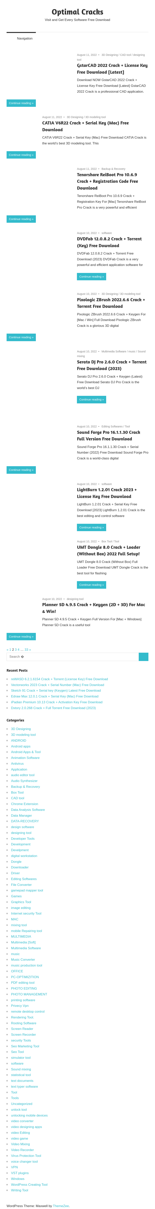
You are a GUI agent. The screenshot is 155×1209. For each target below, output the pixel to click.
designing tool (75, 599)
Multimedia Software (114, 351)
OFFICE (17, 971)
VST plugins (20, 1173)
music (132, 351)
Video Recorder (22, 1150)
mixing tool (19, 925)
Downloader (20, 867)
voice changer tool (24, 1161)
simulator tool (21, 1058)
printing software (23, 1000)
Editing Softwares (112, 426)
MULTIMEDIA (21, 936)
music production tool (26, 965)
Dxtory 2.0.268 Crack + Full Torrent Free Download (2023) (53, 708)
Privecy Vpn (20, 1006)
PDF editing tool (22, 983)
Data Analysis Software (28, 810)
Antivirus (17, 763)
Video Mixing (20, 1144)
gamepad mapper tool (27, 890)
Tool (127, 426)
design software (22, 827)
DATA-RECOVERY (25, 821)
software (107, 233)
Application (19, 769)
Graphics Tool (21, 902)
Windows (17, 1179)
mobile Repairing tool (26, 931)
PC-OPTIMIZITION (25, 977)
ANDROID (18, 740)
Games (16, 896)
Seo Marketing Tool (25, 1046)
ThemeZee (61, 1206)
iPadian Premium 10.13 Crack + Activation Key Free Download (56, 702)
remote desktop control (28, 1011)
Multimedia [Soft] (23, 942)
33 (26, 650)
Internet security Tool (26, 913)
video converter (22, 1121)
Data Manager (21, 815)
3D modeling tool (95, 117)
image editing (21, 908)
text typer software (24, 1086)
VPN (14, 1167)
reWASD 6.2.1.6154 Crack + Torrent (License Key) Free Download (59, 679)
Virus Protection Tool (26, 1156)
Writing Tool (19, 1190)
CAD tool (125, 54)
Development (20, 844)
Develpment (20, 850)
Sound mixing (21, 1069)
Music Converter (23, 959)
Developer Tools (23, 839)
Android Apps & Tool (26, 752)
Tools (15, 1098)
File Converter (21, 885)
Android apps (20, 746)
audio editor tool (22, 775)
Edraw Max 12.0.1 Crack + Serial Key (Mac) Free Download (54, 696)
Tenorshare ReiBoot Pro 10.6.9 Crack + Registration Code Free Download (107, 181)
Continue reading (20, 103)
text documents (22, 1081)
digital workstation (24, 856)
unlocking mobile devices (29, 1115)
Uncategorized (21, 1104)
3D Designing (110, 54)
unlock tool (19, 1109)
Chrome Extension (24, 804)
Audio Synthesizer (24, 781)
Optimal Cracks (77, 11)
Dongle (16, 862)
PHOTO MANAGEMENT (29, 994)
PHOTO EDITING (24, 988)
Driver (15, 873)
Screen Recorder (23, 1034)
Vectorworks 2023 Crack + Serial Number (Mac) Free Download (57, 685)
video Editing (20, 1133)
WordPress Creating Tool (29, 1185)
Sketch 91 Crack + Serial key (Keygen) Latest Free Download (56, 690)
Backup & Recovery (113, 168)
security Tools (21, 1040)
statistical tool (21, 1075)
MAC (14, 919)
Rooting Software (23, 1023)
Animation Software (25, 758)
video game (19, 1138)
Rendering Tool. (22, 1017)
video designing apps (26, 1127)
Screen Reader (22, 1029)
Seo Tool (17, 1052)
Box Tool (107, 541)
